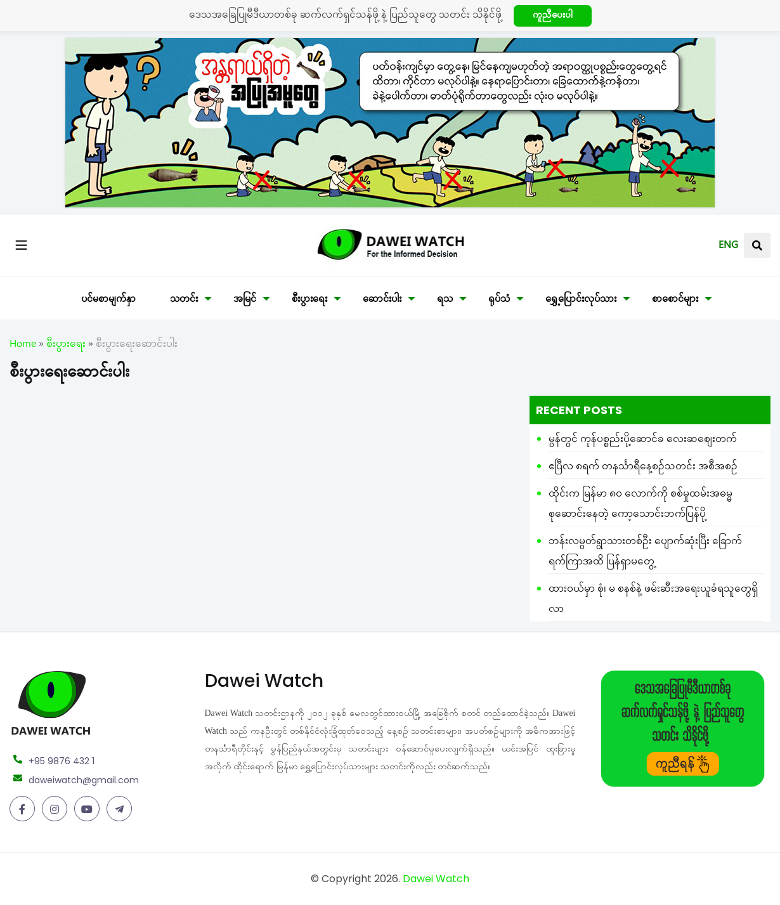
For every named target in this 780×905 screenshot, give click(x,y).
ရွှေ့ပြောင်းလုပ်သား (580, 300)
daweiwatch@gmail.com (84, 780)
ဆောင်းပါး (382, 300)
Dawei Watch (436, 878)
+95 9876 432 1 (61, 761)
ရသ (445, 300)
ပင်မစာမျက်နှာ (108, 300)
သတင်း (184, 300)
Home (23, 345)
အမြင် (244, 300)
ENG (728, 246)
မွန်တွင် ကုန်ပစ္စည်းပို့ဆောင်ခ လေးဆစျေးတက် (643, 440)
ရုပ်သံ (499, 300)
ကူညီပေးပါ (553, 16)
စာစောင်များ (675, 300)
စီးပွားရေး (309, 300)
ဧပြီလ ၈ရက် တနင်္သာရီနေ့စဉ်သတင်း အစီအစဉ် (643, 468)
